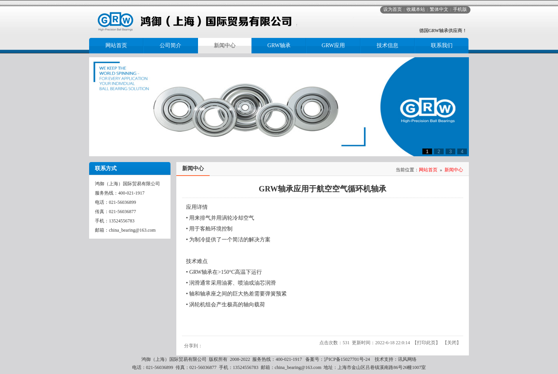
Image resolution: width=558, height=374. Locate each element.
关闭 (451, 342)
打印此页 (426, 342)
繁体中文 (439, 9)
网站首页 (428, 169)
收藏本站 (415, 9)
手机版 (460, 9)
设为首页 (392, 9)
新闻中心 (453, 169)
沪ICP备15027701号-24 (347, 359)
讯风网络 (407, 359)
